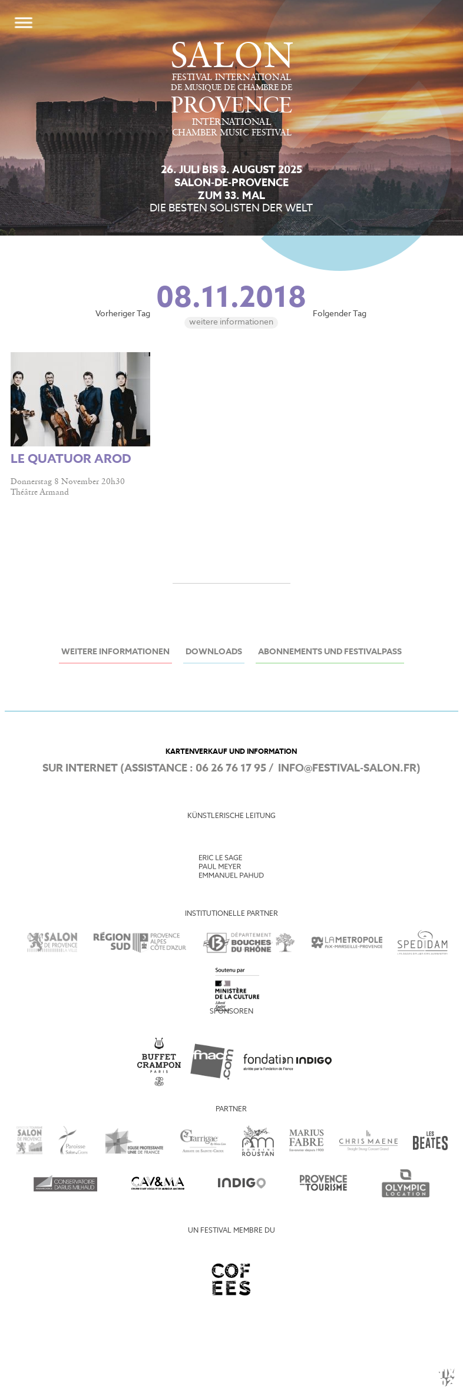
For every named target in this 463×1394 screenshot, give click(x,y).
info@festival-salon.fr (347, 768)
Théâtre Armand (40, 492)
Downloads (214, 652)
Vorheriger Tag (122, 314)
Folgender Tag (339, 314)
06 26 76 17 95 (231, 768)
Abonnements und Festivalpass (330, 652)
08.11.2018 (231, 299)
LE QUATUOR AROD (71, 459)
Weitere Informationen (231, 322)
